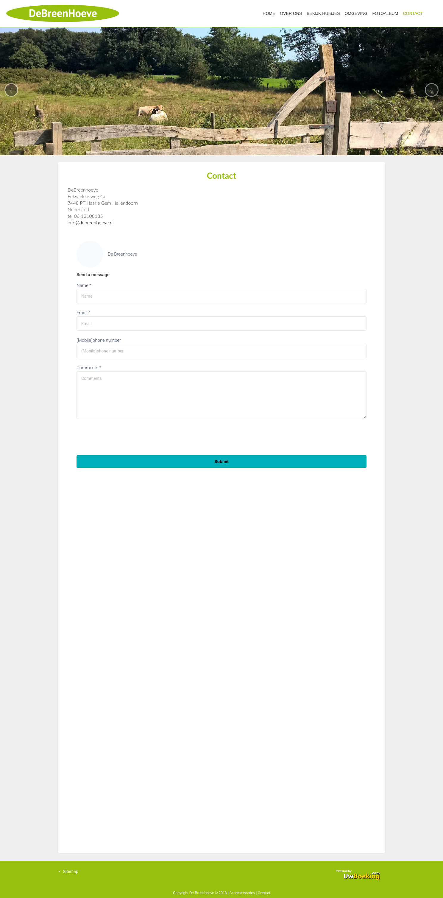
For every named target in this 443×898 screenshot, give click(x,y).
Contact (413, 13)
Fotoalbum (385, 13)
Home (269, 13)
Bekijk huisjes (323, 13)
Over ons (291, 13)
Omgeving (355, 13)
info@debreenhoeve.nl (90, 222)
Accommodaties (242, 893)
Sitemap (70, 871)
